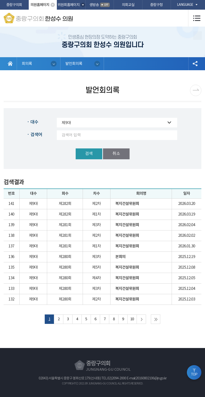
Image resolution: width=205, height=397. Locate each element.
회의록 (27, 64)
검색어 (36, 134)
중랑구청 (156, 5)
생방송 (99, 5)
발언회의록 (73, 64)
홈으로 (10, 63)
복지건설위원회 (127, 204)
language (185, 5)
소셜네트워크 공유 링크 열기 (194, 63)
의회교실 (128, 5)
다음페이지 (195, 90)
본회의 (120, 257)
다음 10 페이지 (141, 319)
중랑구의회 (14, 5)
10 (132, 319)
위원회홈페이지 (69, 5)
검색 (89, 153)
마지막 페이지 (155, 319)
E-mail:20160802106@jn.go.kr (147, 378)
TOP (194, 374)
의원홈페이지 (39, 5)
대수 (34, 122)
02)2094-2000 (116, 378)
